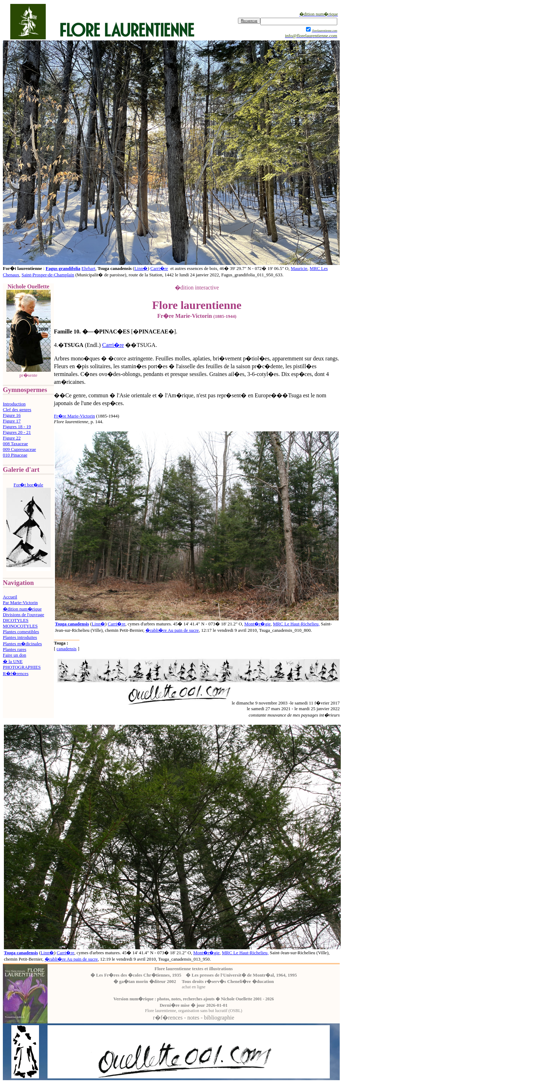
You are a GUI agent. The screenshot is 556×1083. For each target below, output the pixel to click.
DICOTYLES (15, 620)
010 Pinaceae (15, 455)
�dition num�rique (22, 609)
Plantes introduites (20, 637)
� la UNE (13, 661)
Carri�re (159, 268)
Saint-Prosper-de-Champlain (48, 274)
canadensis (67, 648)
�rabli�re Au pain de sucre (172, 630)
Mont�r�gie (257, 623)
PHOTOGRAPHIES (22, 667)
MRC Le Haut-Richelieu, (296, 623)
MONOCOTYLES (20, 626)
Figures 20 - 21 (17, 432)
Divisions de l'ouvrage (23, 614)
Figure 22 (12, 438)
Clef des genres (17, 409)
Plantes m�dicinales (22, 643)
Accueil (10, 596)
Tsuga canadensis (72, 623)
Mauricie (299, 268)
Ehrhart (88, 268)
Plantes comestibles (21, 631)
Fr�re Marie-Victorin (74, 416)
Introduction (14, 404)
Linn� (141, 268)
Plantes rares (14, 649)
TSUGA (73, 345)
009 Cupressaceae (19, 449)
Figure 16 (12, 415)
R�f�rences (15, 673)
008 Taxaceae (15, 443)
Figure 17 (12, 421)
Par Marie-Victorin (20, 602)
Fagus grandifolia (63, 268)
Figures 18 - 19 (17, 426)
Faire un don (14, 655)
